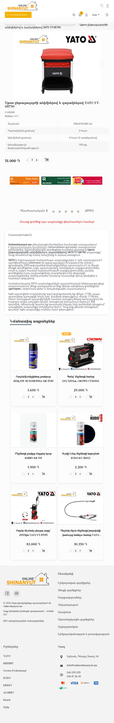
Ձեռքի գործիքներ (69, 590)
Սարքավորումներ (69, 597)
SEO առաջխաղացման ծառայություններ (23, 620)
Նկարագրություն (20, 234)
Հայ (94, 14)
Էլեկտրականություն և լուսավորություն (83, 634)
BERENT (8, 663)
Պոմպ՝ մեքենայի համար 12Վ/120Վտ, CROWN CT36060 (80, 379)
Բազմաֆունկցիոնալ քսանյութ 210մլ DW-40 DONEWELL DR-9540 (33, 379)
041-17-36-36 (74, 676)
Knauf (6, 700)
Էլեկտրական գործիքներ (74, 583)
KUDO (7, 678)
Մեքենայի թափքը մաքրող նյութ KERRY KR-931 (33, 456)
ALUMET (8, 692)
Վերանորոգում (68, 605)
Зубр (6, 707)
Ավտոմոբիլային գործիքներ (20, 24)
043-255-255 (73, 672)
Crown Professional (14, 670)
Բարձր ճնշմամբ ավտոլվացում (58, 24)
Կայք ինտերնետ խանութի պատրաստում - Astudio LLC (28, 612)
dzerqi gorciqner (54, 262)
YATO (16, 116)
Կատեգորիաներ (18, 14)
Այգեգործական (68, 626)
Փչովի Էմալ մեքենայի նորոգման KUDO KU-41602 (80, 456)
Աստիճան (64, 612)
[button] (102, 63)
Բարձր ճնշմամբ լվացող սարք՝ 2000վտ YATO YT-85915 (33, 533)
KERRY (7, 685)
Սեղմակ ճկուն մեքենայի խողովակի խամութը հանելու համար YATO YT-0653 (80, 533)
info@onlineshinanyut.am (82, 665)
